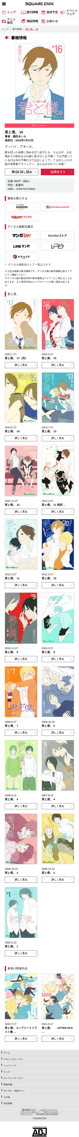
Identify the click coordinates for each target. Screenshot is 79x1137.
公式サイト (58, 172)
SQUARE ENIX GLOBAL (47, 1114)
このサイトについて (48, 1110)
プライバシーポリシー (30, 1112)
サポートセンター (51, 1112)
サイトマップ (26, 1114)
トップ (5, 29)
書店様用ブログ (29, 1110)
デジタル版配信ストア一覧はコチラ (29, 264)
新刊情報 (17, 29)
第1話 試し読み (22, 172)
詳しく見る (21, 365)
